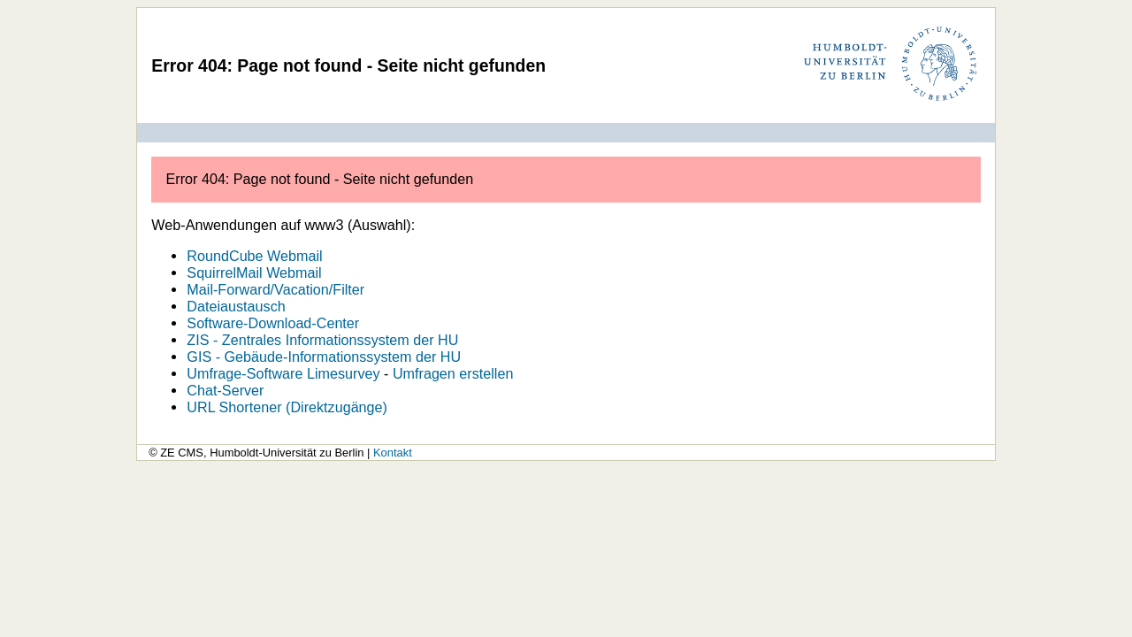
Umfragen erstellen (453, 373)
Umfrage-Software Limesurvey (283, 373)
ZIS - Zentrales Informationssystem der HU (322, 340)
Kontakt (392, 452)
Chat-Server (225, 390)
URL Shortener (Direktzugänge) (287, 407)
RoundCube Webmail (254, 256)
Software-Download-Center (273, 323)
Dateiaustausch (236, 306)
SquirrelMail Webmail (254, 272)
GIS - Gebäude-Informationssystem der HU (324, 357)
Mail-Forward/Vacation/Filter (275, 289)
